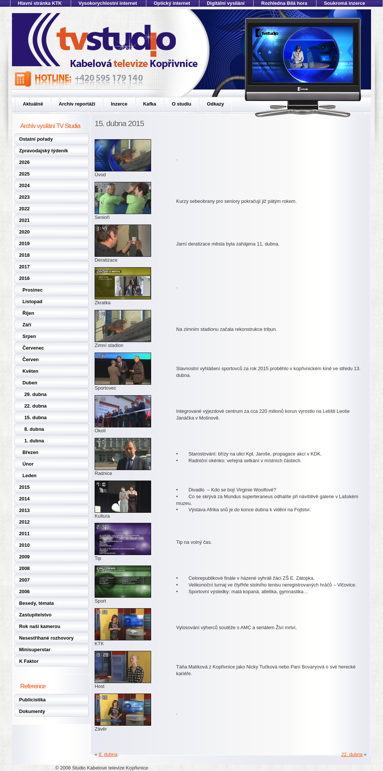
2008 (24, 568)
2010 (24, 545)
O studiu (181, 104)
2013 (24, 510)
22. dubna (35, 406)
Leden (29, 475)
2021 (24, 220)
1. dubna (34, 441)
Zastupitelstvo (35, 615)
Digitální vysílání (226, 3)
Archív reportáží (77, 104)
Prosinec (32, 290)
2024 (24, 185)
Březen (30, 452)
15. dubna (35, 417)
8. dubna (34, 429)
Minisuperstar (34, 649)
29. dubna (35, 394)
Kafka (149, 104)
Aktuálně (33, 104)
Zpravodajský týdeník (43, 150)
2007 (24, 580)
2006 (24, 591)
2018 (24, 255)
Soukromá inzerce (344, 3)
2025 (24, 174)
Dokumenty (32, 711)
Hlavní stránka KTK (40, 3)
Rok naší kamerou (39, 626)
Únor (28, 464)
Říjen (28, 313)
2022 (24, 208)
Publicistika (32, 700)
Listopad (32, 301)
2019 (24, 243)
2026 (24, 162)
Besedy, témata (36, 603)
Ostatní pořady (36, 139)
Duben (29, 383)
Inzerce (119, 104)
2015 (24, 487)
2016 (24, 278)
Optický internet (172, 3)
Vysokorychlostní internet (108, 3)
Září (26, 324)
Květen (30, 371)
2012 (24, 522)
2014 (24, 499)
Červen (30, 359)
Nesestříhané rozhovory (46, 638)
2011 (24, 533)
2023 (24, 197)
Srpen (29, 336)
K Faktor (29, 661)
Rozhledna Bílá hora (284, 3)
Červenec (33, 348)
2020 (24, 232)
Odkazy (215, 104)
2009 (24, 557)
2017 (24, 266)
